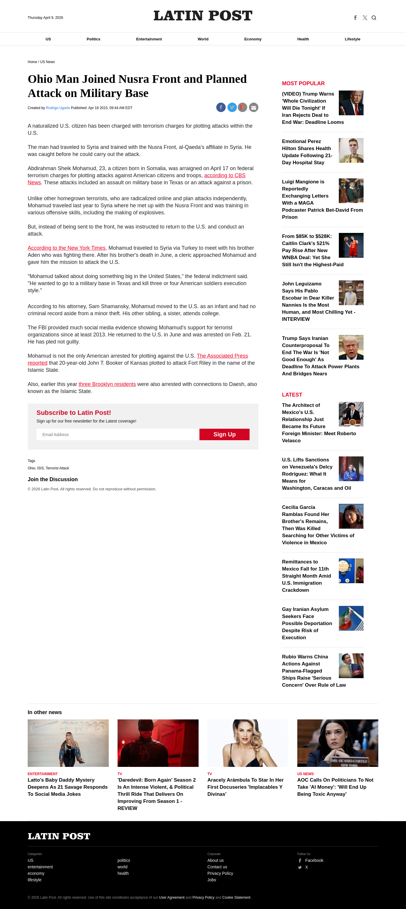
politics (124, 860)
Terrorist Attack (57, 468)
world (122, 866)
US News (47, 62)
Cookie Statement (236, 897)
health (123, 873)
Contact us (217, 866)
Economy (253, 39)
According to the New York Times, (67, 248)
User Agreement (172, 897)
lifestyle (35, 879)
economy (36, 873)
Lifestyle (353, 39)
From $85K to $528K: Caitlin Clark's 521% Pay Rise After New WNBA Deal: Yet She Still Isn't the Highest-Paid (313, 250)
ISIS (40, 468)
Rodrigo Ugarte (58, 108)
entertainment (40, 866)
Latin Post (203, 15)
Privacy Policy (220, 873)
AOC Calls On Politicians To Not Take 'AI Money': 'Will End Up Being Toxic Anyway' (335, 787)
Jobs (211, 879)
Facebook (314, 860)
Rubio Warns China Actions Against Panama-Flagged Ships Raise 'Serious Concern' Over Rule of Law (314, 671)
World (203, 39)
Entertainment (149, 39)
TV (120, 774)
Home (32, 62)
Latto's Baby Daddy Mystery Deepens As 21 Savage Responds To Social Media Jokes (68, 787)
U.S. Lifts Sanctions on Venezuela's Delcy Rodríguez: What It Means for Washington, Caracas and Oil (316, 474)
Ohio (31, 468)
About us (215, 860)
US (48, 39)
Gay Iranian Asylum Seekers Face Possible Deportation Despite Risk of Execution (307, 623)
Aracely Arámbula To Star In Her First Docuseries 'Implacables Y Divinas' (245, 787)
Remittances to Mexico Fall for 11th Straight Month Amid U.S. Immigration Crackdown (306, 576)
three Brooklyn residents (107, 384)
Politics (93, 39)
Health (303, 39)
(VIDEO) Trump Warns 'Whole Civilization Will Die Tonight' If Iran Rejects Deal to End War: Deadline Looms (313, 108)
